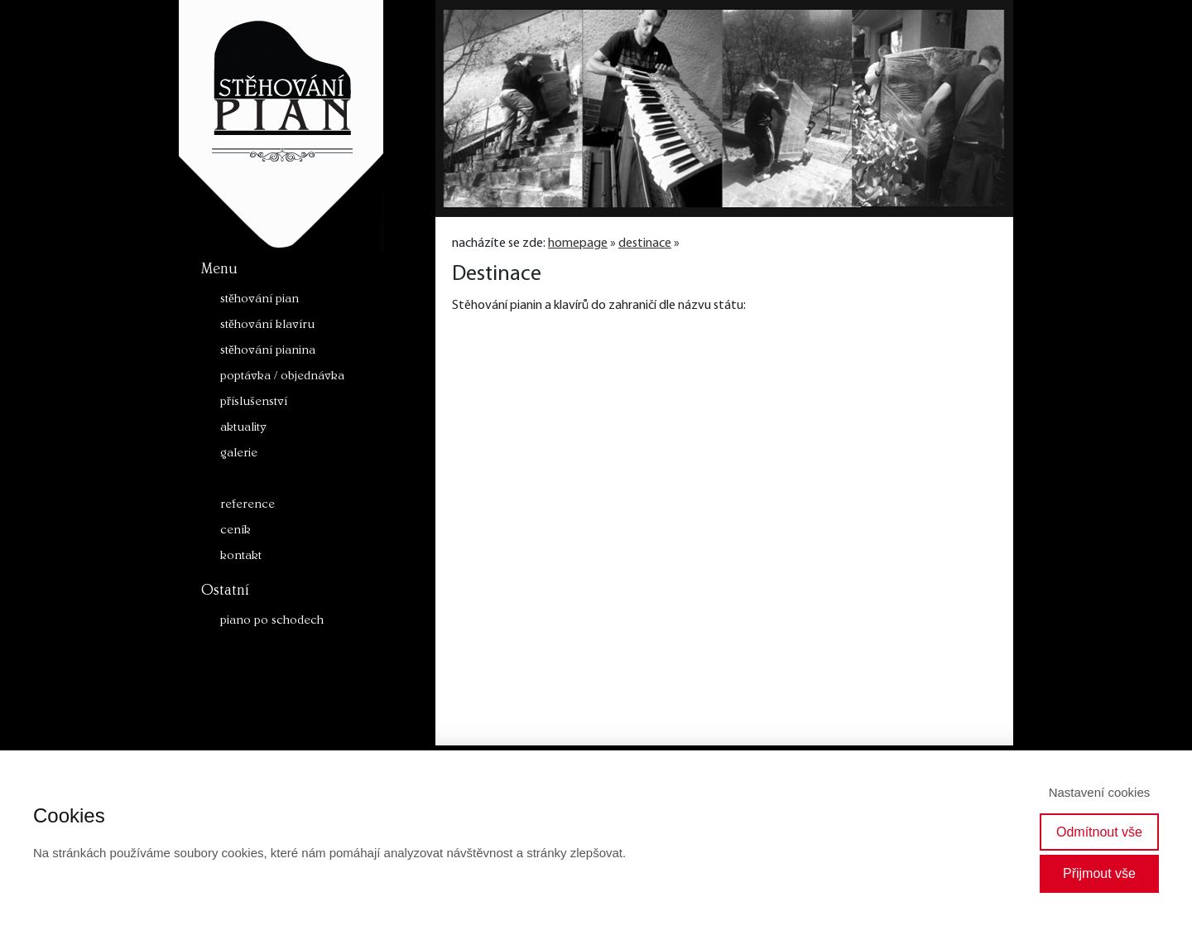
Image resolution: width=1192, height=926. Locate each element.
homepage (578, 243)
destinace (246, 480)
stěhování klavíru (267, 326)
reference (247, 505)
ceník (235, 531)
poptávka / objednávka (282, 377)
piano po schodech (272, 621)
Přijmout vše (1099, 873)
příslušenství (253, 403)
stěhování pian (259, 300)
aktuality (243, 428)
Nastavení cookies (1100, 792)
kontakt (241, 557)
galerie (238, 454)
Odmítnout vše (1099, 832)
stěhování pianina (267, 351)
